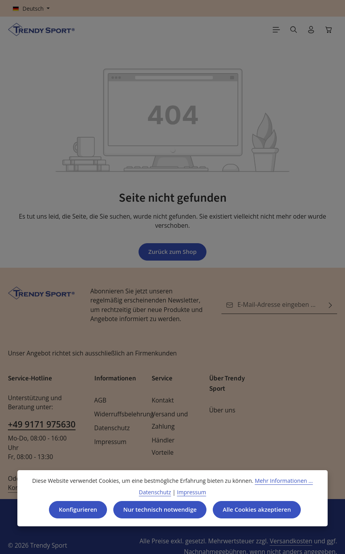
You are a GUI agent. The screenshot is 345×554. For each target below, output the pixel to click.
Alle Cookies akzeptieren (259, 509)
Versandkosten (230, 532)
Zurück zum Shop (172, 252)
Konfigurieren (74, 509)
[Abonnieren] (330, 305)
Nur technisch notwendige (159, 509)
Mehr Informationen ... (279, 480)
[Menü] (276, 30)
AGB (100, 400)
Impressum (109, 442)
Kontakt (162, 400)
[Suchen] (294, 30)
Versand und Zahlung (169, 420)
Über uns (221, 410)
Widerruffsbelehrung (121, 414)
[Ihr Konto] (311, 30)
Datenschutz (111, 428)
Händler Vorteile (162, 446)
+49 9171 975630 (41, 424)
